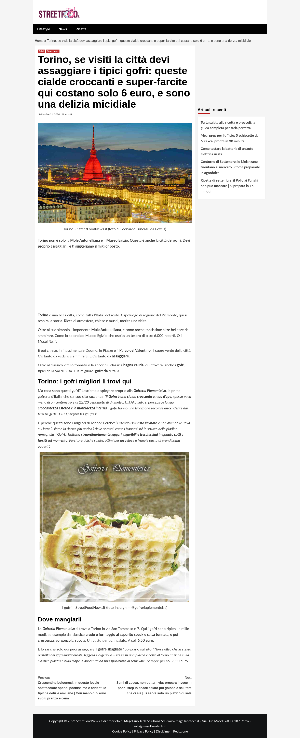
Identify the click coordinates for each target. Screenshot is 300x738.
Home (39, 40)
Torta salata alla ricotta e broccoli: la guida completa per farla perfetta (228, 125)
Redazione (180, 731)
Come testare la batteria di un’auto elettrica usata (227, 151)
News (62, 29)
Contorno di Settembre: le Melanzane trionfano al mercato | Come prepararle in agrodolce (230, 167)
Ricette (81, 29)
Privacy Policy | (145, 731)
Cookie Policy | (123, 731)
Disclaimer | (164, 731)
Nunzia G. (67, 114)
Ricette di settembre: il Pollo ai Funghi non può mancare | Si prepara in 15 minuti (229, 185)
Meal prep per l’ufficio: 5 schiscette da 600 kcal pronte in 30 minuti (230, 138)
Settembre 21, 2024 (49, 114)
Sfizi (41, 51)
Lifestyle (43, 29)
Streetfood (52, 51)
